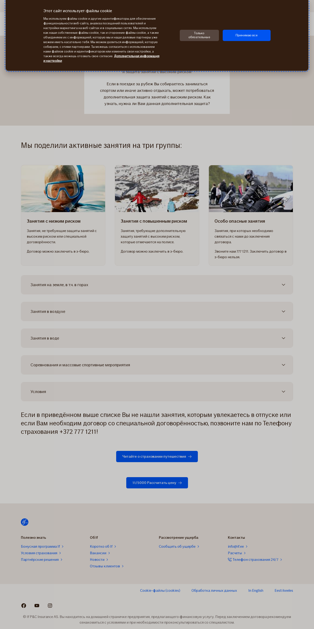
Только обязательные (199, 35)
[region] (157, 35)
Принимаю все (247, 35)
